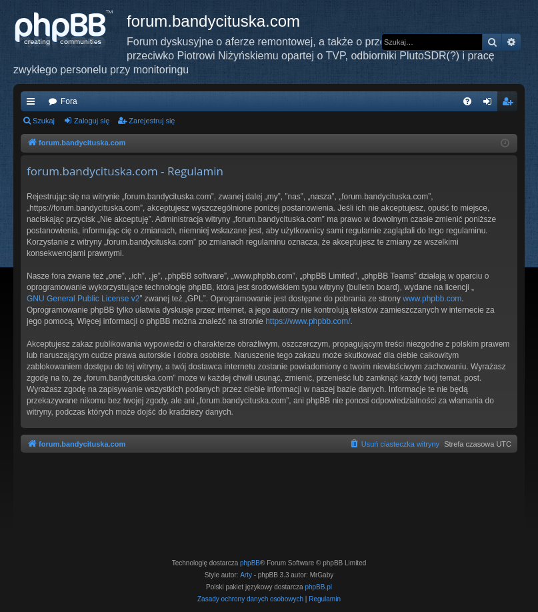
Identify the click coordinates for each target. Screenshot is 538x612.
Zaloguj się (91, 121)
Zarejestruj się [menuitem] (510, 104)
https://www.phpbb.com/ (307, 321)
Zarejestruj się (152, 121)
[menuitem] (467, 101)
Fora (69, 101)
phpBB (250, 563)
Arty (246, 575)
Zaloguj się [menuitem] (490, 104)
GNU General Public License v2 (83, 298)
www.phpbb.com (432, 298)
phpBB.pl (318, 587)
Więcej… (33, 104)
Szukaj (44, 121)
